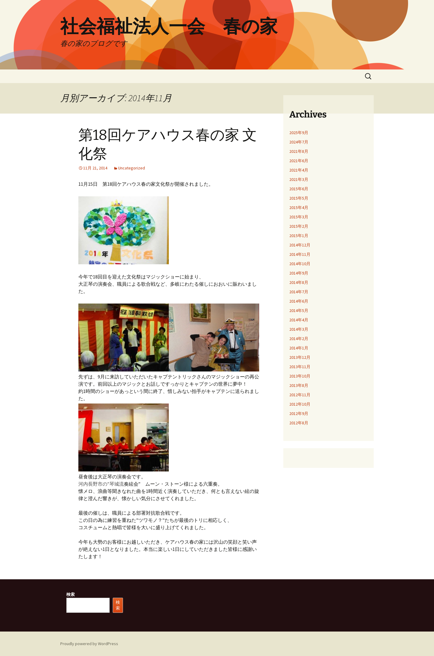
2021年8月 (298, 151)
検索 (70, 594)
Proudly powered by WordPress (89, 643)
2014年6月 (298, 301)
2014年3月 (298, 329)
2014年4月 (298, 320)
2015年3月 (298, 217)
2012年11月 (299, 394)
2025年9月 (298, 132)
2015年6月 (298, 188)
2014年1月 (298, 348)
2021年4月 (298, 170)
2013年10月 (299, 376)
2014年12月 (299, 245)
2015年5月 (298, 198)
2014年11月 (299, 254)
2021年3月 (298, 179)
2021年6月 (298, 160)
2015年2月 (298, 226)
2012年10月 (299, 404)
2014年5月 (298, 310)
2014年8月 (298, 282)
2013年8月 (298, 385)
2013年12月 (299, 357)
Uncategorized (131, 168)
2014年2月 (298, 338)
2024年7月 (298, 142)
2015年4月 (298, 207)
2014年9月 (298, 273)
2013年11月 (299, 366)
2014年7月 (298, 291)
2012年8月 (298, 423)
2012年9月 (298, 413)
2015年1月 (298, 235)
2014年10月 (299, 263)
